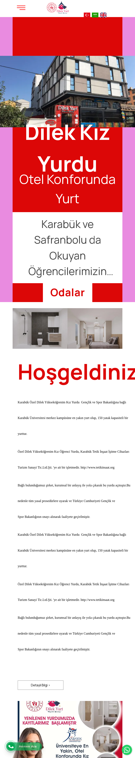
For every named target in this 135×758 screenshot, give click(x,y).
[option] (67, 159)
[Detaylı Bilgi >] (40, 685)
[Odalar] (67, 292)
